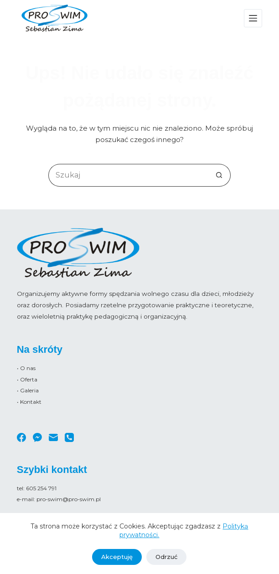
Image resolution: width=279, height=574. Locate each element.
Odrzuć (166, 556)
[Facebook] (21, 437)
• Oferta (27, 379)
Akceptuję (117, 556)
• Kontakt (29, 401)
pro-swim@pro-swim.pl (68, 499)
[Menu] (253, 18)
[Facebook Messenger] (37, 437)
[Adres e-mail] (53, 437)
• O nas (26, 368)
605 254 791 (41, 488)
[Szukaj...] (128, 175)
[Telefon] (69, 437)
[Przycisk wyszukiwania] (219, 175)
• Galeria (28, 390)
